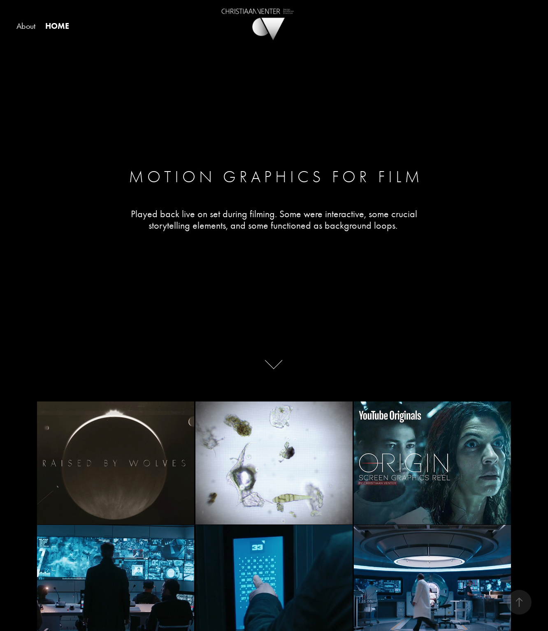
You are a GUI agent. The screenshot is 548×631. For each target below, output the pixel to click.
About (25, 26)
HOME (57, 26)
